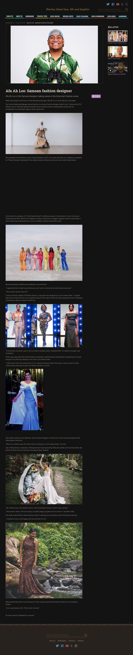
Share (97, 96)
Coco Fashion (20, 23)
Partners (80, 641)
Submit (126, 9)
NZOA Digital (62, 641)
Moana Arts (10, 23)
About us (52, 641)
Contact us (71, 641)
